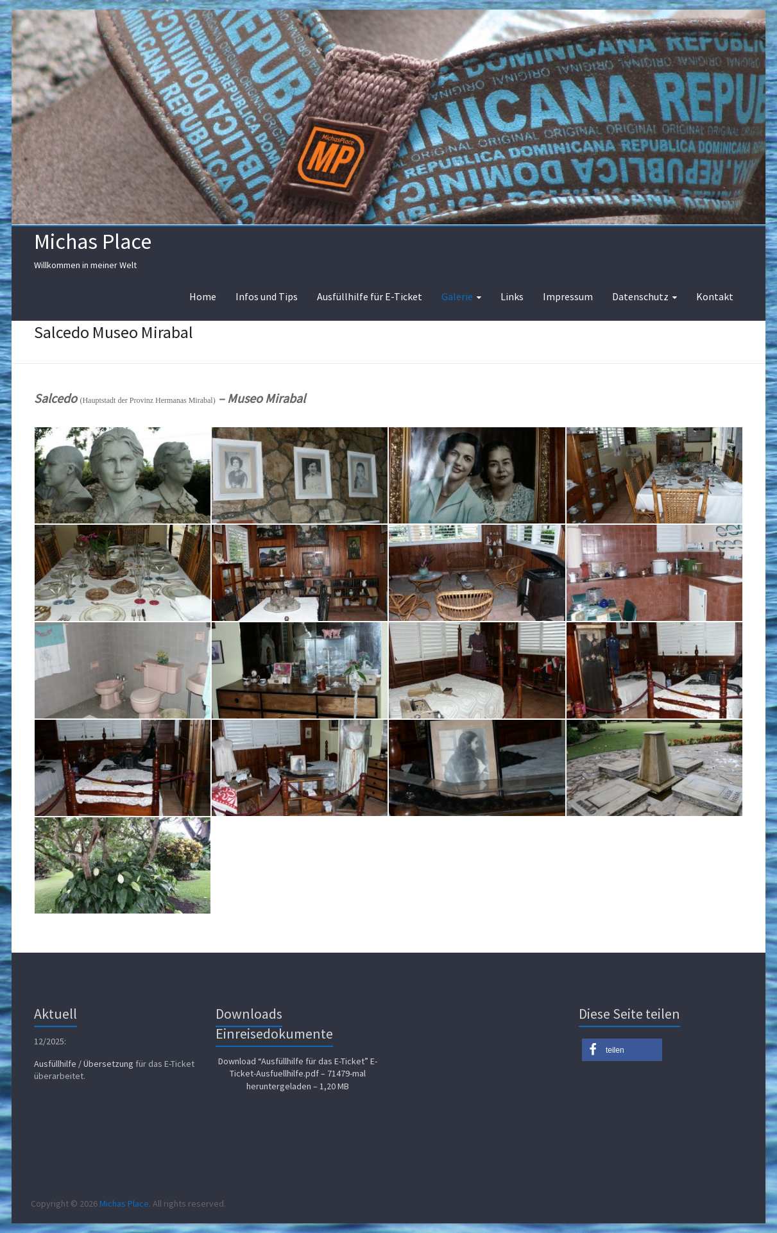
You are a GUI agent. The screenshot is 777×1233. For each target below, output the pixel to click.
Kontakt (714, 296)
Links (512, 296)
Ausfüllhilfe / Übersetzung (83, 1063)
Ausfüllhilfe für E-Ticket (369, 296)
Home (202, 296)
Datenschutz (640, 296)
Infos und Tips (266, 296)
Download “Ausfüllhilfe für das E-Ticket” (297, 1073)
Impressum (568, 296)
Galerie (457, 296)
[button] (622, 1050)
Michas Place (92, 241)
